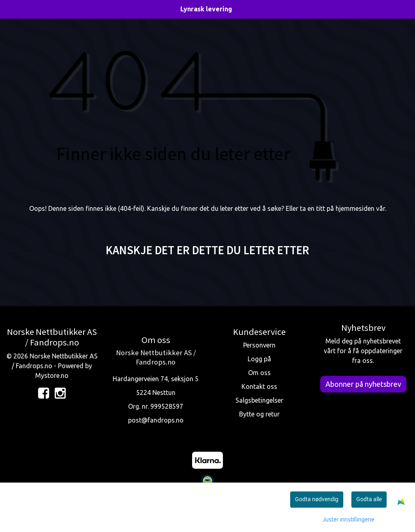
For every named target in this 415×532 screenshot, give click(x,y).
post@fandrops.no (156, 420)
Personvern (259, 345)
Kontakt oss (259, 386)
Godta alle (369, 499)
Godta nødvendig (316, 499)
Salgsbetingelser (259, 400)
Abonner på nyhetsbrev (363, 384)
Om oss (259, 372)
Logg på (259, 359)
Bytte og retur (259, 414)
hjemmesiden (355, 208)
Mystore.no (51, 375)
